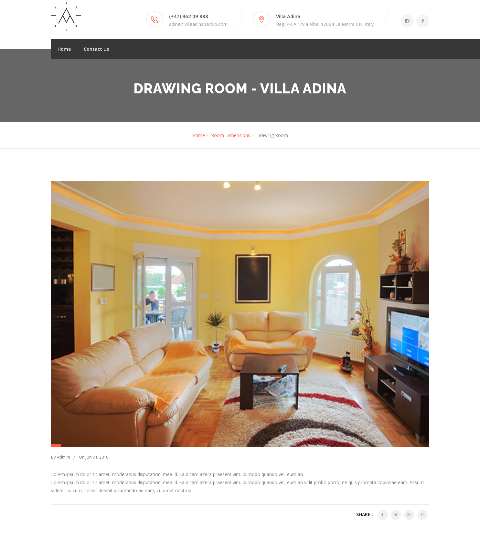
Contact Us (96, 49)
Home (64, 49)
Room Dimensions (230, 135)
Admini (63, 457)
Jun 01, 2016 (97, 457)
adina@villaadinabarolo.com (198, 24)
